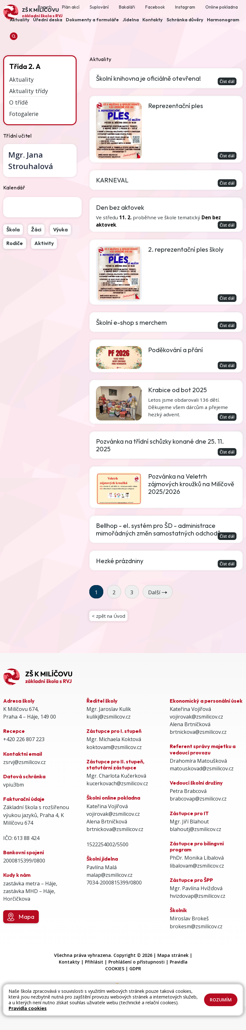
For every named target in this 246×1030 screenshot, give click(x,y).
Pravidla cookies (28, 1008)
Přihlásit (94, 979)
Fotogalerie (23, 113)
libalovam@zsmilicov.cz (197, 883)
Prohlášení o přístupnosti (136, 979)
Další (157, 607)
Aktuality (21, 79)
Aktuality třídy (28, 91)
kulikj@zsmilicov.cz (108, 734)
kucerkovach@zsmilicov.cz (117, 801)
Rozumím (221, 1000)
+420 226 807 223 (23, 757)
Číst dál (225, 81)
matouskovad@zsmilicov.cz (202, 786)
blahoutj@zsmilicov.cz (195, 846)
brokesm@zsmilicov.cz (196, 943)
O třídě (18, 102)
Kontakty (69, 979)
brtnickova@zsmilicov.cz (114, 846)
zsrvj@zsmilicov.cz (24, 779)
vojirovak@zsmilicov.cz (113, 831)
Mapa (20, 935)
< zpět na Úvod (109, 632)
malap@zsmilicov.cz (109, 892)
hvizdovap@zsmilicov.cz (197, 913)
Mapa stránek (172, 973)
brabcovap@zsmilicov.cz (198, 816)
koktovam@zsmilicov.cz (114, 764)
